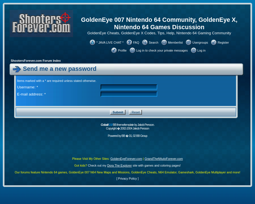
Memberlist (175, 42)
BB (123, 135)
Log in (201, 50)
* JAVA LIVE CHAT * (110, 42)
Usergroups (200, 42)
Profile (122, 50)
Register (223, 42)
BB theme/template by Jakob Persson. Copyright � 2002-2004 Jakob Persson (127, 126)
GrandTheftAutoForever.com (163, 158)
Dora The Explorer (119, 165)
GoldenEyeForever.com (126, 158)
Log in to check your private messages (162, 50)
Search (153, 42)
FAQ (136, 42)
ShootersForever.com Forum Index (36, 60)
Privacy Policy (127, 178)
